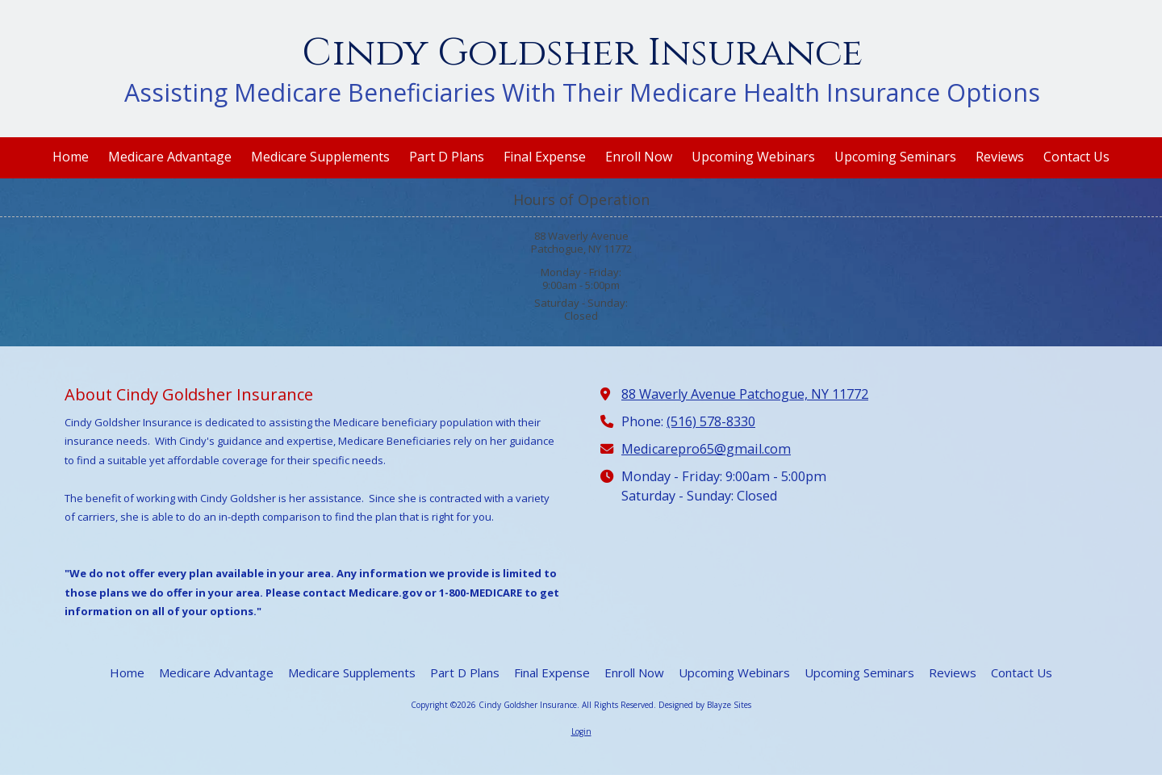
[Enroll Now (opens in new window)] (639, 157)
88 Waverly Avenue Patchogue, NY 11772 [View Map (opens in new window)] (744, 394)
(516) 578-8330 (711, 421)
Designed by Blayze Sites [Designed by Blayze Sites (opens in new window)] (704, 704)
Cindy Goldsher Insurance (582, 53)
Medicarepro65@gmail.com (706, 449)
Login (581, 731)
